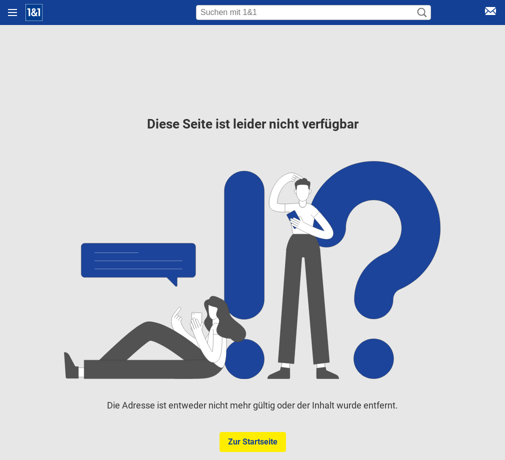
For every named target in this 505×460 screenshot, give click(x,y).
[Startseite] (34, 12)
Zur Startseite (253, 441)
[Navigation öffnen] (12, 12)
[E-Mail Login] (491, 13)
